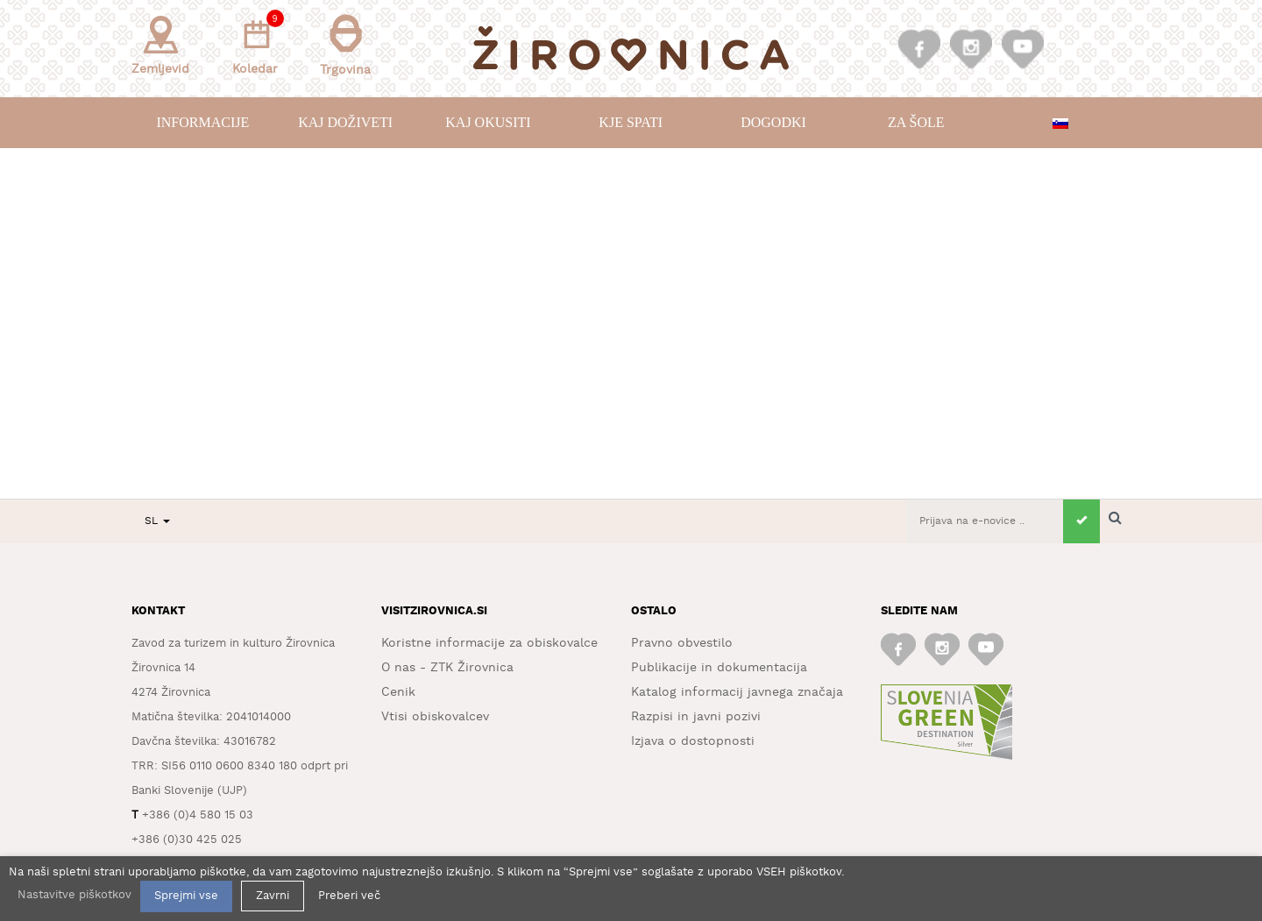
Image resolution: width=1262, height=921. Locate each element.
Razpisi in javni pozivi (696, 717)
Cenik (398, 692)
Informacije (202, 122)
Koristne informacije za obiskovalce (489, 643)
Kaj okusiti (487, 122)
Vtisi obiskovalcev (435, 717)
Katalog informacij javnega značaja (737, 692)
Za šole (916, 122)
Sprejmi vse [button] (186, 896)
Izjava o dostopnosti (693, 741)
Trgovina (345, 45)
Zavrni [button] (272, 896)
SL (157, 521)
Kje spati (631, 122)
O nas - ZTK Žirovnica (447, 668)
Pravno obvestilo (682, 643)
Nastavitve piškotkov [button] (74, 895)
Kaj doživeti (345, 122)
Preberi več (349, 896)
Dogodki (773, 122)
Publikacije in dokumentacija (719, 668)
